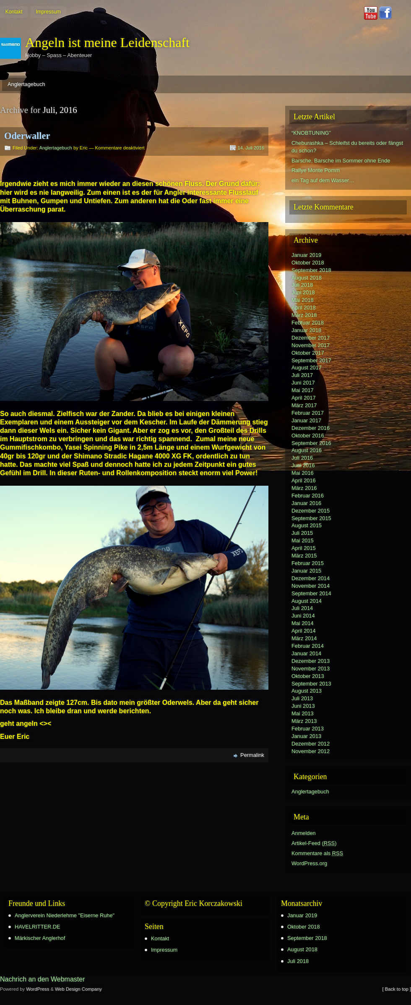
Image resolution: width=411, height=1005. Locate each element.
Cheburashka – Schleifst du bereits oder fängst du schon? (347, 147)
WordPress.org (309, 863)
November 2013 (310, 668)
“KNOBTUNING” (311, 133)
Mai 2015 (302, 540)
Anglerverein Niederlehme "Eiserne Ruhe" (64, 915)
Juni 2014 (303, 615)
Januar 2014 (306, 653)
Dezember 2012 (310, 744)
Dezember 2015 (310, 511)
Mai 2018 (302, 300)
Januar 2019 (306, 255)
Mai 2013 (302, 713)
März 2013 (304, 721)
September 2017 (311, 360)
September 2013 (311, 683)
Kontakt (14, 12)
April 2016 (303, 480)
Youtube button (370, 13)
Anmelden (303, 833)
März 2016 (304, 488)
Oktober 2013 (307, 676)
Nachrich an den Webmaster (42, 979)
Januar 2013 (306, 736)
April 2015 (303, 548)
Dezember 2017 (310, 338)
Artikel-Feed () (313, 843)
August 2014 (306, 601)
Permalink (252, 755)
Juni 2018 (303, 292)
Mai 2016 (302, 473)
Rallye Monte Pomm (315, 170)
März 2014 (304, 638)
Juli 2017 (302, 375)
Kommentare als (317, 853)
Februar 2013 (307, 728)
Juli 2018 (302, 285)
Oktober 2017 (307, 353)
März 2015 (304, 555)
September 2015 (311, 518)
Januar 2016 (306, 503)
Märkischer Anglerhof (40, 938)
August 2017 (306, 367)
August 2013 (306, 691)
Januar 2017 (306, 420)
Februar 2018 (307, 322)
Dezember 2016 (310, 428)
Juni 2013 (303, 706)
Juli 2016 (302, 458)
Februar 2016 (307, 495)
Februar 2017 (307, 413)
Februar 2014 (307, 646)
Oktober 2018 (307, 262)
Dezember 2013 (310, 661)
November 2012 (310, 751)
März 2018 (304, 315)
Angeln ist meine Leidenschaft (107, 42)
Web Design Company (78, 989)
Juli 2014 (302, 608)
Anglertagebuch (26, 84)
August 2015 (306, 525)
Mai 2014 (302, 623)
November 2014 (310, 586)
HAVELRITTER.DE (37, 927)
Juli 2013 (302, 698)
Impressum (48, 12)
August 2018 (306, 278)
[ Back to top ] (396, 989)
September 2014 (311, 593)
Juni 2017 (303, 382)
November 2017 (310, 345)
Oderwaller (27, 136)
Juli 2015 (302, 533)
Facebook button (385, 13)
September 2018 (311, 270)
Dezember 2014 (310, 578)
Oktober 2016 (307, 435)
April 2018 (303, 307)
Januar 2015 (306, 571)
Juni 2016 (303, 465)
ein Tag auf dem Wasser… (322, 180)
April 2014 (303, 631)
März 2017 (304, 405)
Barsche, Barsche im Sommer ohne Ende (340, 160)
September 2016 (311, 443)
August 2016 (306, 450)
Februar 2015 (307, 563)
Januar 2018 (306, 330)
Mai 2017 (302, 390)
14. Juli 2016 (251, 147)
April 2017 (303, 398)
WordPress (37, 989)
